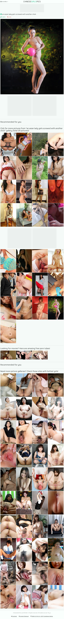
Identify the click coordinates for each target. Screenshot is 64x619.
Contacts (14, 616)
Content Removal (24, 616)
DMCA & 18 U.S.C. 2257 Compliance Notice (41, 616)
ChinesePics (32, 1)
